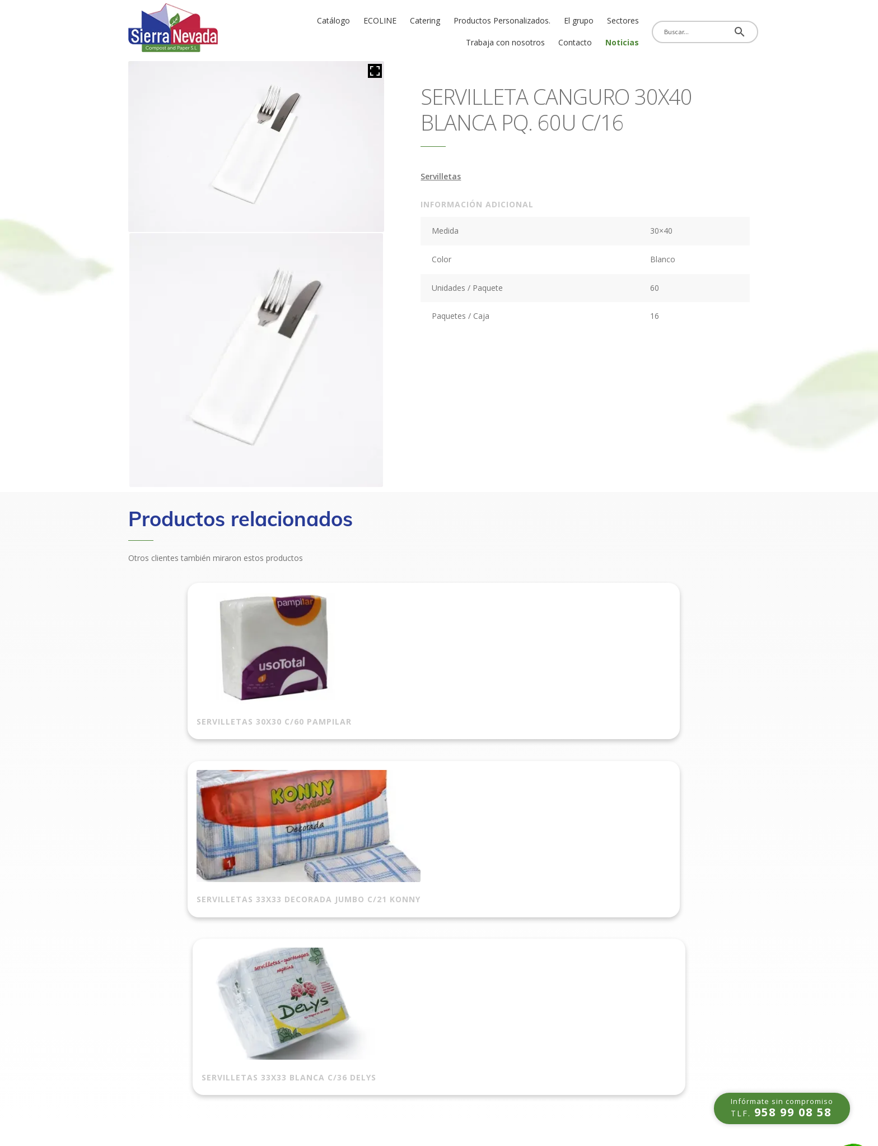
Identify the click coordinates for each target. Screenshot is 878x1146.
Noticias (622, 42)
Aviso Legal (147, 929)
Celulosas (406, 998)
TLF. (782, 1101)
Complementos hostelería (436, 980)
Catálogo (333, 20)
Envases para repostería (332, 1053)
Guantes (404, 962)
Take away (306, 944)
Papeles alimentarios (325, 1017)
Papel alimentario (319, 1035)
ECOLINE (379, 20)
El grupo (579, 20)
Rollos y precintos (421, 925)
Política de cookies (162, 911)
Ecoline (301, 980)
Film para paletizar (422, 889)
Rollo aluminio (414, 907)
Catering (425, 20)
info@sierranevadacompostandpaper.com (598, 956)
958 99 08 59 (536, 938)
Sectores (623, 20)
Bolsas (300, 907)
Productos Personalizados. (502, 20)
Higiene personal (419, 1047)
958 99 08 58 (536, 920)
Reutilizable (308, 962)
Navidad (404, 1066)
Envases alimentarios (326, 998)
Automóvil (306, 889)
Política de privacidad (167, 948)
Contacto (575, 42)
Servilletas (441, 176)
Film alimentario (316, 1071)
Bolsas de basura (319, 925)
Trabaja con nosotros (505, 42)
